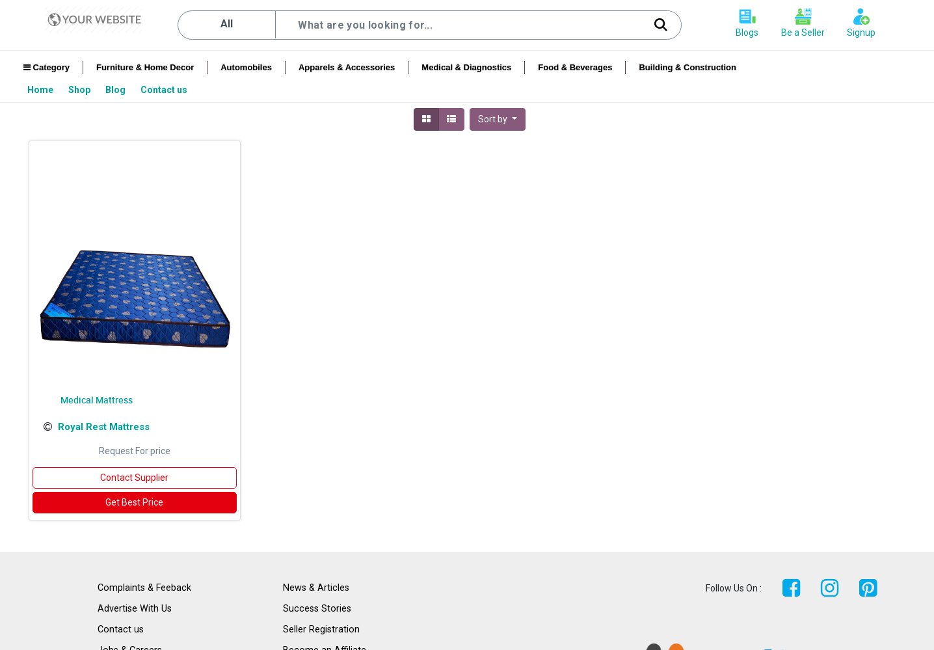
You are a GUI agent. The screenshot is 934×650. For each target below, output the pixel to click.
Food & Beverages (575, 67)
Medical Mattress (96, 400)
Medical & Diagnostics (466, 67)
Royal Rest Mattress (104, 427)
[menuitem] (41, 90)
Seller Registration (321, 629)
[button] (498, 119)
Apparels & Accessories (347, 67)
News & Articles (316, 587)
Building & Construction (687, 67)
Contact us (121, 629)
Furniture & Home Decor (145, 67)
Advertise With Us (135, 608)
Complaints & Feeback (144, 587)
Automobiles (246, 67)
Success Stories (317, 608)
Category (46, 67)
